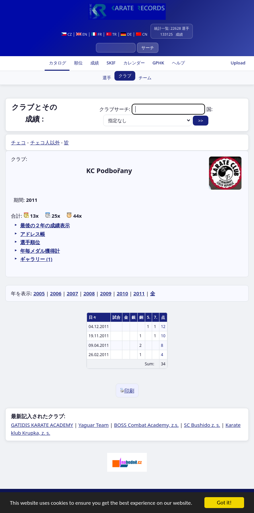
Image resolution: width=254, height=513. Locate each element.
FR (96, 34)
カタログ (57, 63)
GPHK (157, 63)
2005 (39, 293)
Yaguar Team (93, 424)
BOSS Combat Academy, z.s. (146, 424)
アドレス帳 (32, 234)
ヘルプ (178, 63)
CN (141, 34)
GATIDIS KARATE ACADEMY (42, 424)
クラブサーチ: (152, 109)
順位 (77, 63)
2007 (72, 293)
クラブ (124, 76)
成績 (94, 63)
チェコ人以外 (45, 142)
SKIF (110, 63)
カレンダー (133, 63)
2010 (122, 293)
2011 (139, 293)
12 (163, 326)
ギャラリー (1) (36, 259)
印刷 (127, 390)
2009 (105, 293)
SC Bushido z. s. (202, 424)
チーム (145, 78)
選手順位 (30, 242)
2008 (89, 293)
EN (81, 34)
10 (163, 336)
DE (126, 34)
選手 (107, 78)
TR (111, 34)
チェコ (18, 142)
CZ (66, 34)
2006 (55, 293)
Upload (238, 63)
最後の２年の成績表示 (45, 225)
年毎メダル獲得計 (40, 250)
